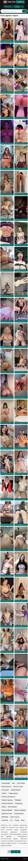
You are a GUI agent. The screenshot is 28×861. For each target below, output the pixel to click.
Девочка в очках (6, 813)
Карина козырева (20, 810)
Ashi (13, 783)
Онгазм (3, 793)
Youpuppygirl (5, 783)
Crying (17, 820)
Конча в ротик (6, 786)
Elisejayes (18, 800)
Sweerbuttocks (15, 790)
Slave (22, 820)
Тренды (17, 6)
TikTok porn (5, 859)
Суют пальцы (14, 817)
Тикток (14, 1)
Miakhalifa (4, 817)
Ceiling (3, 807)
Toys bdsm (4, 820)
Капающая (18, 803)
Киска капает (12, 807)
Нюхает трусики (7, 800)
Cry (11, 820)
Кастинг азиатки (7, 803)
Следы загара (13, 793)
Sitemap (25, 858)
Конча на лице (18, 786)
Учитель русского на (8, 796)
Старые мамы (19, 813)
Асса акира (5, 790)
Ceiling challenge (6, 810)
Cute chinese (21, 783)
